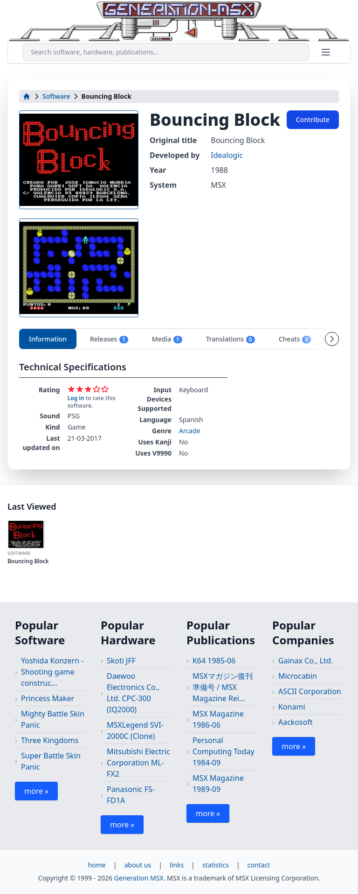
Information (48, 338)
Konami (291, 707)
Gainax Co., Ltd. (305, 660)
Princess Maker (47, 698)
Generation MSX (139, 878)
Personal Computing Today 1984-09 (224, 751)
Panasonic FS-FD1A (131, 794)
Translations (230, 339)
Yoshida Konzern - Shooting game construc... (52, 671)
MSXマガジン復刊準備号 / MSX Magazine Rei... (223, 687)
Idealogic (227, 155)
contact (259, 864)
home (97, 864)
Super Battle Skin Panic (51, 761)
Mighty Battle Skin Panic (52, 719)
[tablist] (179, 338)
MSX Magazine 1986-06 (218, 719)
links (177, 864)
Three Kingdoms (49, 740)
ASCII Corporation (309, 691)
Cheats (295, 339)
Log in (76, 398)
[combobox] (166, 52)
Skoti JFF (121, 660)
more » (36, 791)
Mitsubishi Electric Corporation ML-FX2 (138, 762)
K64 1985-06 (214, 660)
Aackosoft (295, 722)
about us (137, 864)
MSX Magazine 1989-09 (218, 783)
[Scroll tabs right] (332, 339)
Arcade (189, 430)
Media (167, 339)
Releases (109, 339)
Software (56, 96)
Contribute (313, 119)
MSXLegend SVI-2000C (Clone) (135, 730)
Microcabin (297, 676)
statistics (215, 864)
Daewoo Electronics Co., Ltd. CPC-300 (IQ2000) (133, 693)
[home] (26, 96)
